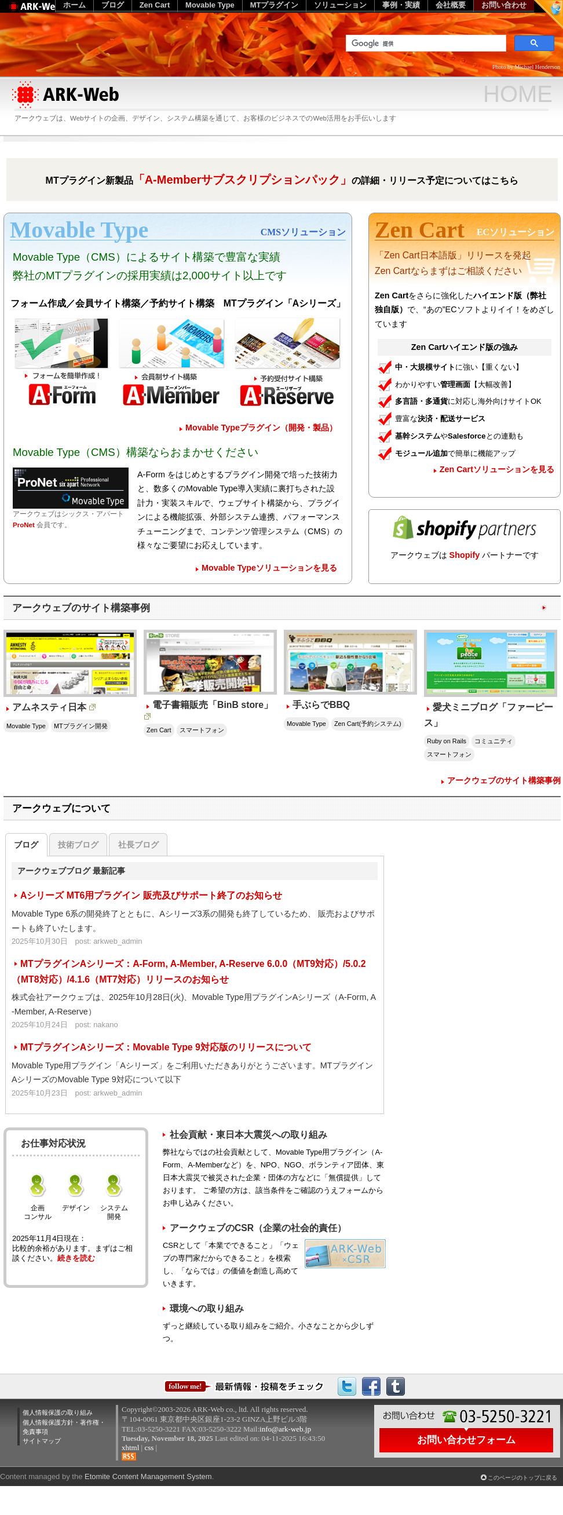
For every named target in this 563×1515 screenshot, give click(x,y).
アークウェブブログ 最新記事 (71, 870)
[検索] (425, 43)
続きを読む (76, 1258)
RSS (129, 1456)
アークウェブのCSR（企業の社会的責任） (258, 1228)
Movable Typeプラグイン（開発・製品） (261, 427)
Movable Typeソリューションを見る (269, 567)
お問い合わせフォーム (466, 1439)
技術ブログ (78, 844)
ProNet (24, 524)
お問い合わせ (504, 5)
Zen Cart (155, 5)
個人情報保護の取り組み (58, 1412)
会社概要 (451, 5)
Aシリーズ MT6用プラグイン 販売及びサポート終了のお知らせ (151, 895)
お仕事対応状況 (53, 1143)
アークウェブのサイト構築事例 (81, 608)
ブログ (26, 844)
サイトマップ (42, 1440)
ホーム (74, 5)
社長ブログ (138, 844)
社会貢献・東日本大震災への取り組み (248, 1135)
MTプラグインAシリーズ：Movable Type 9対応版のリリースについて (166, 1047)
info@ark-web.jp (285, 1429)
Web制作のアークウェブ (49, 12)
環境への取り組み (207, 1308)
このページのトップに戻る (522, 1477)
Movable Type (210, 5)
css (148, 1447)
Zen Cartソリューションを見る (497, 469)
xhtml (130, 1447)
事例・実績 (401, 5)
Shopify (464, 555)
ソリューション (340, 5)
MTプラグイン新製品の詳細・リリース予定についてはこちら (282, 179)
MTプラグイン (274, 5)
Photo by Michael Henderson (526, 67)
